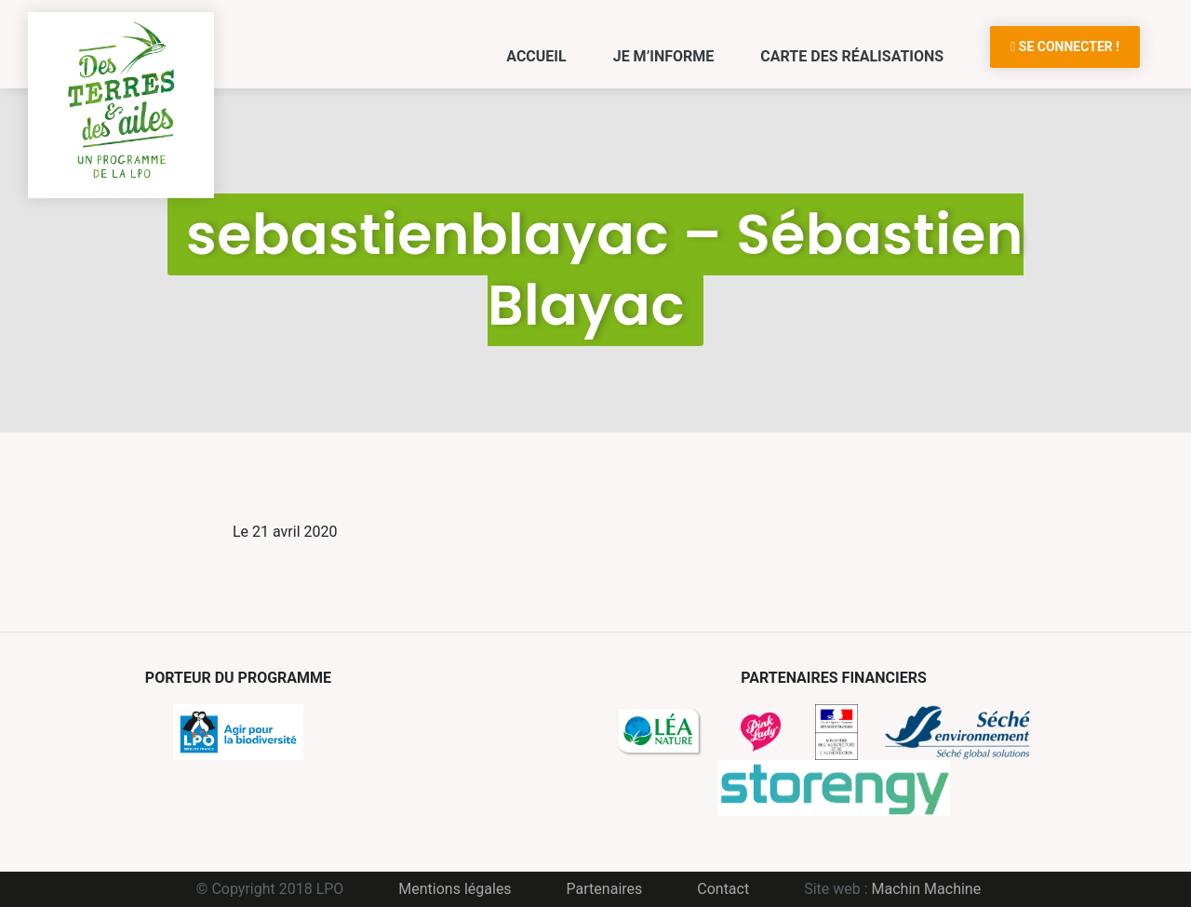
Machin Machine (927, 889)
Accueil (536, 56)
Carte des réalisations (851, 56)
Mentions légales (454, 889)
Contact (723, 889)
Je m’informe (664, 56)
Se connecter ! (1064, 46)
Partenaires (605, 889)
